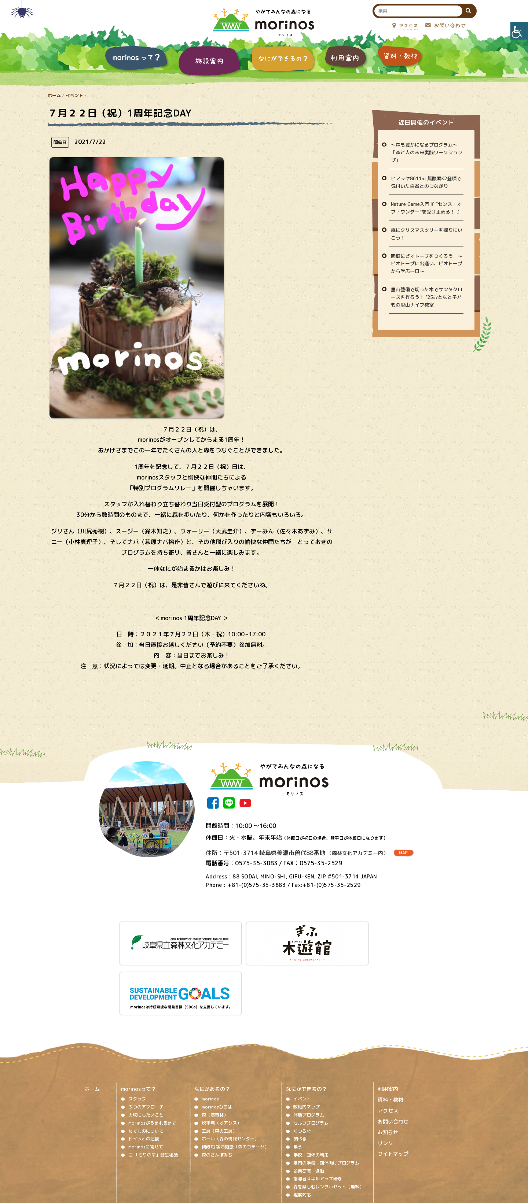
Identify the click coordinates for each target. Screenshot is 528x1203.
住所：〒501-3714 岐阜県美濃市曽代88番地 (297, 853)
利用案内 (388, 1026)
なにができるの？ (306, 1026)
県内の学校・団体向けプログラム (326, 1100)
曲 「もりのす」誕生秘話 (153, 1092)
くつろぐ (302, 1068)
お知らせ (388, 1069)
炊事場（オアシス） (221, 1060)
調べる (300, 1076)
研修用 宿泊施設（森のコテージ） (235, 1084)
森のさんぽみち (217, 1092)
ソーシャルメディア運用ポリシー (260, 1157)
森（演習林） (215, 1053)
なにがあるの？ (212, 1026)
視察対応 (302, 1132)
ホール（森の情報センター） (230, 1076)
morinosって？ (138, 1026)
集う (297, 1084)
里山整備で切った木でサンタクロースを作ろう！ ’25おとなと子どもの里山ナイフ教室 (426, 297)
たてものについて (146, 1068)
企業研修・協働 (308, 1108)
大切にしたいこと (146, 1053)
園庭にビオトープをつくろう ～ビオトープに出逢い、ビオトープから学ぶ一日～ (426, 264)
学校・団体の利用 (311, 1092)
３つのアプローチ (146, 1044)
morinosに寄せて (145, 1084)
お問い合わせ (393, 1058)
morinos (210, 1036)
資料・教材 (390, 1037)
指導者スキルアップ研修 (317, 1116)
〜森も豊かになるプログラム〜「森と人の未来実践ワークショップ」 (426, 152)
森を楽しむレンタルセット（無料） (328, 1124)
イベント (74, 95)
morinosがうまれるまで (152, 1060)
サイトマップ (393, 1091)
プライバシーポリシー (323, 1157)
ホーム (54, 95)
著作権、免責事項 (200, 1157)
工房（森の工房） (219, 1068)
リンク (385, 1080)
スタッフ (137, 1036)
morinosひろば (217, 1044)
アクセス (388, 1048)
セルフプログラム (311, 1060)
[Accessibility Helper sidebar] (519, 31)
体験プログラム (308, 1053)
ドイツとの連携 (143, 1076)
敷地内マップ (306, 1044)
